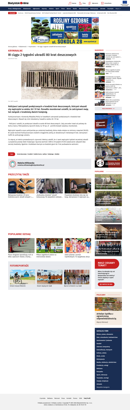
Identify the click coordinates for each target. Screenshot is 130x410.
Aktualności (108, 97)
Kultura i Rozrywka (109, 89)
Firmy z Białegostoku (14, 8)
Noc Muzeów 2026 (112, 13)
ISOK (80, 398)
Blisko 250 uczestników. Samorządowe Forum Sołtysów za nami (112, 101)
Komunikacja (106, 3)
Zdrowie (102, 8)
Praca (63, 8)
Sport (57, 8)
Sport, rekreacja (102, 375)
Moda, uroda (101, 356)
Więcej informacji (102, 322)
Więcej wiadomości (107, 108)
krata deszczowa (22, 154)
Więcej (118, 8)
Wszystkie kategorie (103, 387)
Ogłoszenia (93, 3)
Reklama (99, 368)
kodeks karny (38, 154)
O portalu (43, 398)
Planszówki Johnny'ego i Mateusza (86, 13)
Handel (99, 343)
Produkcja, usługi (102, 365)
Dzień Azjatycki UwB (44, 286)
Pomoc (75, 398)
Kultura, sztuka (101, 353)
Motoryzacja (94, 8)
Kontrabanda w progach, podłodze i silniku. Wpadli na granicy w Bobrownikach (113, 78)
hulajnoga (51, 154)
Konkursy (20, 13)
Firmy (82, 3)
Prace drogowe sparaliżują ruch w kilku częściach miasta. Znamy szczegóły (20, 256)
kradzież (30, 154)
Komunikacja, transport (104, 350)
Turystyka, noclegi (103, 378)
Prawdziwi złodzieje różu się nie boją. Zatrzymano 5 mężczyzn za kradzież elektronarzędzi (76, 196)
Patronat (57, 398)
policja (45, 154)
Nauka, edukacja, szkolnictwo (106, 362)
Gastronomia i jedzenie (104, 340)
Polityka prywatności (44, 403)
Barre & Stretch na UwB (73, 286)
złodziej (57, 154)
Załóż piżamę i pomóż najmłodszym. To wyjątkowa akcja (77, 256)
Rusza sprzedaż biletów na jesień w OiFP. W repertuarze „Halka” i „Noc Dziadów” (113, 86)
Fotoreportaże (19, 265)
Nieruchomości (83, 8)
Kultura (51, 8)
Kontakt (69, 398)
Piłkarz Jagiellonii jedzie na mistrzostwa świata (46, 256)
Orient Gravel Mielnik (17, 286)
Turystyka (110, 8)
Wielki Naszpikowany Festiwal (33, 13)
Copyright (66, 403)
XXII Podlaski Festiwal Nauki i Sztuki (51, 13)
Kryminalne (32, 46)
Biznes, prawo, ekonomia (105, 334)
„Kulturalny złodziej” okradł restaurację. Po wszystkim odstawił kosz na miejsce (49, 196)
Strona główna (12, 46)
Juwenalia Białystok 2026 (69, 13)
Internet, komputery (103, 347)
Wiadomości (27, 8)
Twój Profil (87, 398)
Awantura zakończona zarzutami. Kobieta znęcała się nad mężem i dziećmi (112, 55)
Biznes (69, 8)
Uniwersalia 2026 (101, 13)
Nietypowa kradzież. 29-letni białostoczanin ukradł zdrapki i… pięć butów (20, 196)
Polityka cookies (57, 403)
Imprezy (72, 3)
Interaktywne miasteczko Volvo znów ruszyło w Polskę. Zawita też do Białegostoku (113, 63)
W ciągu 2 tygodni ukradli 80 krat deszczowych (52, 46)
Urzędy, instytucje (102, 381)
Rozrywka (100, 371)
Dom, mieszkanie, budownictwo (107, 337)
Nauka (75, 8)
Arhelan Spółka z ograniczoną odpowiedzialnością (106, 316)
